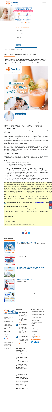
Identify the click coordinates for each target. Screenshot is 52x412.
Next (19, 45)
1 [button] (21, 22)
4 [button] (25, 22)
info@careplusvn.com (36, 339)
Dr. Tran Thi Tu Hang (19, 112)
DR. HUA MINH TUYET (22, 294)
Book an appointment (20, 114)
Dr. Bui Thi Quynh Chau (22, 256)
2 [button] (22, 22)
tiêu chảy (40, 177)
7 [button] (29, 22)
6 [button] (28, 22)
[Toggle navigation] (44, 1)
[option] (26, 13)
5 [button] (26, 22)
